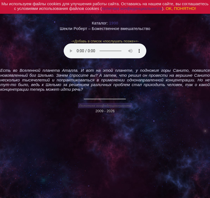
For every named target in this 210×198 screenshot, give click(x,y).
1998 (113, 23)
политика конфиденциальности (132, 8)
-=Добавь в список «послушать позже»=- (105, 41)
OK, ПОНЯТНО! (181, 8)
